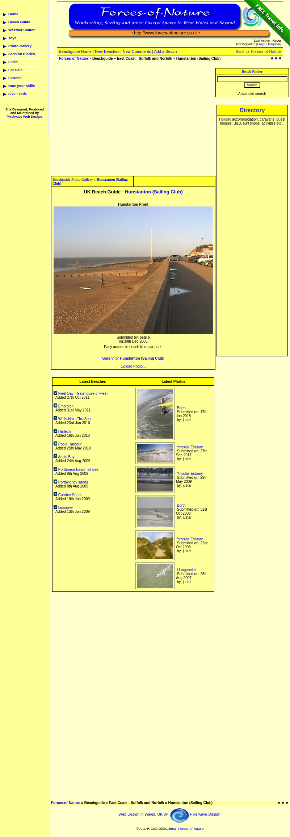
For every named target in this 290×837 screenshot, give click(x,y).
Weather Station (21, 30)
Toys (12, 38)
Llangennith (186, 570)
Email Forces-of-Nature (186, 828)
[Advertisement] (133, 119)
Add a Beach (165, 51)
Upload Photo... (133, 366)
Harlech (62, 432)
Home (13, 14)
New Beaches (107, 51)
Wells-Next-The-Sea (72, 419)
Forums (14, 78)
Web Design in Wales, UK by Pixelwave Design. (169, 814)
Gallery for (133, 358)
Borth (181, 408)
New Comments (137, 51)
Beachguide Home (75, 51)
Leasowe (63, 508)
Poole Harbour (67, 444)
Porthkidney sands (71, 482)
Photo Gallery (19, 46)
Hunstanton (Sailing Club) (154, 191)
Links (13, 62)
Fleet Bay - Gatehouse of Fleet (81, 394)
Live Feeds (17, 94)
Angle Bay (64, 457)
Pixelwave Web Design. (24, 116)
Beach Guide (19, 22)
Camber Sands (68, 495)
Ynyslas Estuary (190, 447)
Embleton (63, 406)
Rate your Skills (21, 86)
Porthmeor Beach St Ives (76, 470)
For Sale (15, 70)
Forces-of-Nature (73, 58)
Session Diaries (21, 54)
